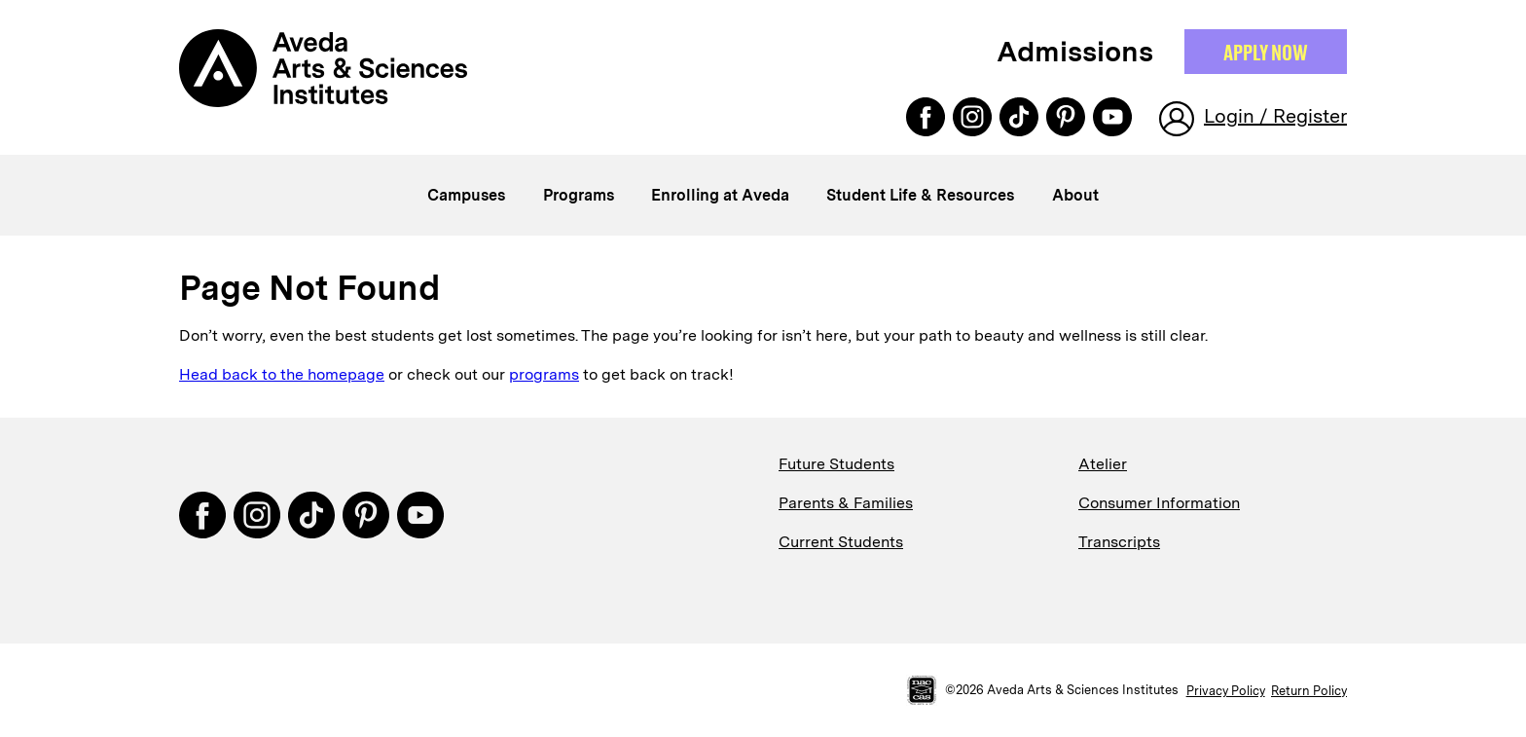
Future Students (836, 464)
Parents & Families (846, 503)
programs (544, 374)
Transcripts (1119, 542)
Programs (578, 195)
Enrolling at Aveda (720, 195)
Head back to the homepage (281, 374)
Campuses (466, 195)
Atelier (1102, 464)
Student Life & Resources (920, 195)
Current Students (841, 542)
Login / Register (1275, 116)
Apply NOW (1265, 51)
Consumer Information (1159, 503)
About (1075, 195)
